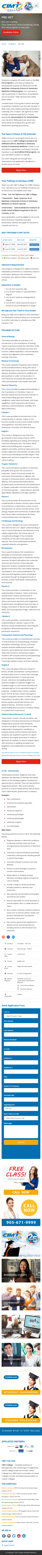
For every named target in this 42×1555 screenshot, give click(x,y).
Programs (12, 44)
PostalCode (9, 1095)
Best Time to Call (11, 1114)
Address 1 (8, 1058)
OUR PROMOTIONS (11, 1303)
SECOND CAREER (11, 1331)
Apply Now (21, 170)
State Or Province (11, 1086)
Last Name (8, 1030)
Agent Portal (8, 1545)
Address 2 (8, 1067)
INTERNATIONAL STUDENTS (15, 1275)
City (5, 1077)
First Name (8, 1021)
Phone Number (10, 1040)
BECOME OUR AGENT (12, 1359)
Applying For (9, 1105)
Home (4, 44)
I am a (6, 1012)
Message (8, 1123)
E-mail (6, 1049)
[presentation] (16, 1149)
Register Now (34, 245)
